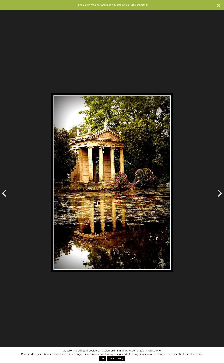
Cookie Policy (116, 359)
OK (102, 359)
